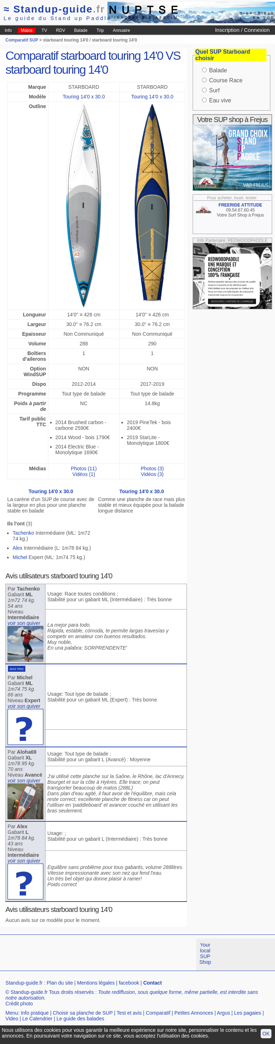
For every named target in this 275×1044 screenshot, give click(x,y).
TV (44, 30)
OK (266, 1033)
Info (8, 30)
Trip (100, 30)
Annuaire (121, 30)
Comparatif (158, 1013)
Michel (20, 557)
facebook (129, 983)
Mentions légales (96, 983)
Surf (214, 90)
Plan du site (60, 983)
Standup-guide (54, 9)
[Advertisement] (130, 954)
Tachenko (23, 533)
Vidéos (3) (152, 474)
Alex (17, 548)
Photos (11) (84, 468)
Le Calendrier (37, 1018)
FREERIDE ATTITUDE (240, 205)
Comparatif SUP (22, 40)
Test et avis (129, 1013)
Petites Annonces (193, 1013)
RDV (60, 30)
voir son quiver (24, 623)
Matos (27, 30)
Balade (80, 30)
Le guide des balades (80, 1018)
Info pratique (35, 1013)
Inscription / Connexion (242, 30)
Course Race (225, 80)
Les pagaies (247, 1013)
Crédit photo (19, 1003)
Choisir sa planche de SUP (82, 1013)
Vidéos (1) (83, 474)
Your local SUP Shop (205, 953)
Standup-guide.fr (24, 983)
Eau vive (220, 100)
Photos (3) (152, 468)
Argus (223, 1013)
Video (11, 1018)
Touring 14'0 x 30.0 (84, 96)
